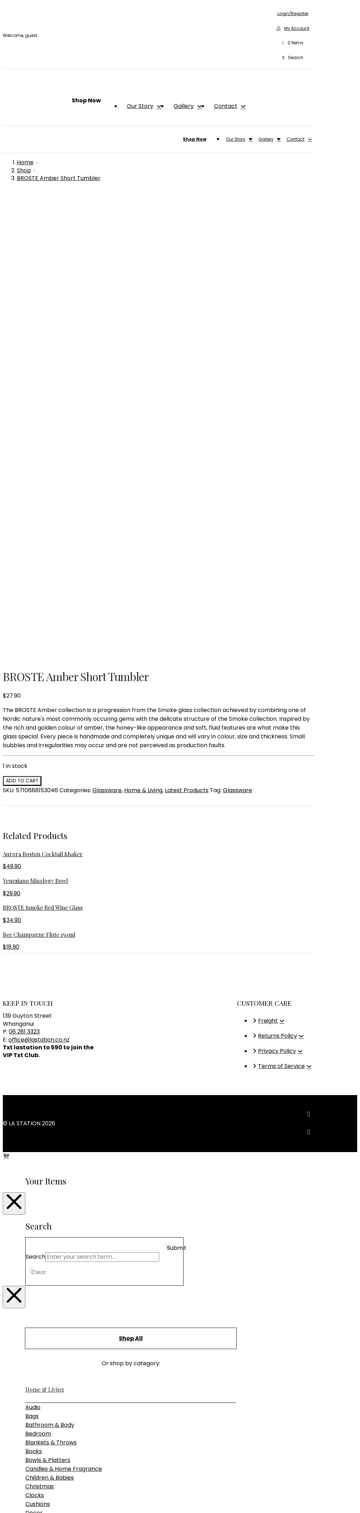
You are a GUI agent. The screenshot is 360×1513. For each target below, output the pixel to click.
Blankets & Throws (51, 987)
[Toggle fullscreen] (12, 1499)
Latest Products (186, 335)
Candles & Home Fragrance (63, 1013)
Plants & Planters (49, 1119)
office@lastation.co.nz (39, 584)
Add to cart (22, 325)
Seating (35, 1197)
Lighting (36, 1229)
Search (35, 801)
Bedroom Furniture (51, 1179)
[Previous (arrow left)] (5, 1508)
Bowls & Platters (47, 1004)
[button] (293, 43)
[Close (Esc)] (27, 1499)
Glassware (107, 335)
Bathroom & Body (49, 969)
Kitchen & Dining (47, 1084)
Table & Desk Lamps (53, 1257)
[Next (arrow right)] (12, 1508)
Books (33, 996)
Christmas (39, 1031)
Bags (32, 960)
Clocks (34, 1040)
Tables (34, 1214)
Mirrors (35, 1092)
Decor (34, 1057)
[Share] (19, 1499)
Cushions (37, 1048)
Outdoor (37, 1188)
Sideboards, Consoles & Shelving (69, 1205)
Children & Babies (49, 1022)
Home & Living (143, 335)
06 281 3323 (24, 576)
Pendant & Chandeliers (57, 1248)
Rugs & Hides (42, 1128)
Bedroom (38, 978)
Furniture (37, 1160)
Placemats (40, 1110)
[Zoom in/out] (5, 1499)
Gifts (31, 1272)
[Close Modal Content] (14, 748)
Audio (32, 952)
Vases (33, 1145)
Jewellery (38, 1075)
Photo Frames (44, 1101)
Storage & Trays (47, 1136)
